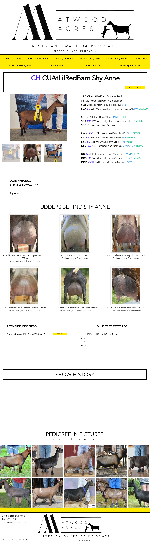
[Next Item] (72, 118)
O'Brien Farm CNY (23, 540)
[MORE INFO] (60, 333)
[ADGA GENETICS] (135, 87)
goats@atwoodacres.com (14, 522)
